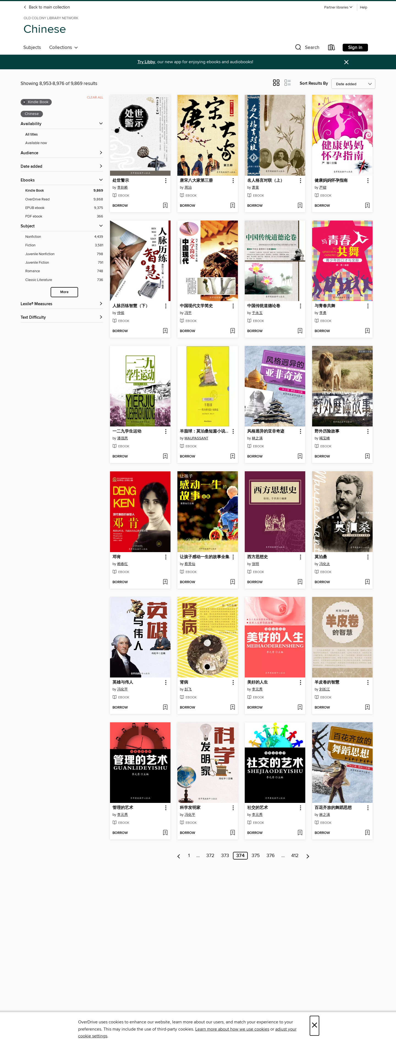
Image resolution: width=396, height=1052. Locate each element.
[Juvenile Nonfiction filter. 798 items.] (64, 254)
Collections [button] (63, 48)
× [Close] (314, 1026)
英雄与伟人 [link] (122, 682)
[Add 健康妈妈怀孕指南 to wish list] (367, 206)
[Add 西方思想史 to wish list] (299, 582)
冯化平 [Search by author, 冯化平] (122, 689)
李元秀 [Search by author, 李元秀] (257, 689)
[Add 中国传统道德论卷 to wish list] (299, 331)
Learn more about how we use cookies (232, 1029)
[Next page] (307, 855)
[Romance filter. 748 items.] (64, 271)
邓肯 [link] (116, 557)
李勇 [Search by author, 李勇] (322, 313)
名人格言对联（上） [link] (265, 180)
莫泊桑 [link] (321, 557)
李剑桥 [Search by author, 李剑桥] (122, 187)
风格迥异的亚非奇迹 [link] (265, 431)
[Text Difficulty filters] (62, 318)
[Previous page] (179, 855)
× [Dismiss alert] (346, 62)
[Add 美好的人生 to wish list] (299, 707)
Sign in (355, 48)
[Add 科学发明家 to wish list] (232, 833)
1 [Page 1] (189, 856)
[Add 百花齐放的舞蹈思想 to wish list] (367, 833)
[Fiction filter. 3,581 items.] (64, 245)
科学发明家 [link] (190, 807)
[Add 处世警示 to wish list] (165, 206)
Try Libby (146, 62)
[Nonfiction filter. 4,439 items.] (64, 237)
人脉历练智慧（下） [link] (131, 306)
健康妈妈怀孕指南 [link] (331, 180)
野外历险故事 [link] (327, 431)
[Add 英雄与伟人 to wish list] (165, 707)
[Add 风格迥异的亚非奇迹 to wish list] (299, 456)
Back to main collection (46, 7)
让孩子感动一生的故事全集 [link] (204, 557)
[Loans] (331, 48)
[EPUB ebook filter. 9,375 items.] (64, 208)
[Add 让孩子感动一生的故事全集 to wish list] (232, 582)
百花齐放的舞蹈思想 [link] (333, 807)
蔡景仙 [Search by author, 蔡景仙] (190, 564)
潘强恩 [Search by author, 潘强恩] (122, 438)
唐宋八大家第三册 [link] (196, 180)
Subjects (32, 48)
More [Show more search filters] (64, 292)
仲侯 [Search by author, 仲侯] (120, 313)
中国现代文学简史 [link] (196, 306)
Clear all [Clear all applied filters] (95, 97)
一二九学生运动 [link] (126, 431)
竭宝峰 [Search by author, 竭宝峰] (324, 438)
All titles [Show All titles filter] (31, 134)
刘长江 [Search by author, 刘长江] (324, 689)
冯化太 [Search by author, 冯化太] (324, 564)
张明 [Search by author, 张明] (255, 564)
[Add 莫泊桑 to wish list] (367, 582)
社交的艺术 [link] (257, 807)
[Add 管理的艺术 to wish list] (165, 833)
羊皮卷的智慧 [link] (327, 682)
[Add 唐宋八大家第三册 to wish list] (232, 206)
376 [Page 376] (270, 856)
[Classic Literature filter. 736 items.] (64, 280)
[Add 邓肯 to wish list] (165, 582)
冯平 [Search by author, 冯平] (188, 313)
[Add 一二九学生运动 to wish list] (165, 456)
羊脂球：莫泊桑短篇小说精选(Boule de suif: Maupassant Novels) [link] (205, 431)
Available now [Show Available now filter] (36, 143)
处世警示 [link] (120, 180)
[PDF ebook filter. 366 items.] (64, 216)
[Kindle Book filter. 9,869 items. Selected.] (64, 191)
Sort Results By (314, 83)
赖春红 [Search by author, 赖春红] (122, 564)
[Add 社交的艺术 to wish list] (299, 833)
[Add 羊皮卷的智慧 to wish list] (367, 707)
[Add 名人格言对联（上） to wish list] (299, 206)
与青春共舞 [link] (325, 306)
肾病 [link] (184, 682)
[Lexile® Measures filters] (62, 304)
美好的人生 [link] (257, 682)
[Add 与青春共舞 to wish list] (367, 331)
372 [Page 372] (210, 856)
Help (363, 7)
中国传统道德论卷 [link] (263, 306)
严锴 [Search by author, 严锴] (322, 187)
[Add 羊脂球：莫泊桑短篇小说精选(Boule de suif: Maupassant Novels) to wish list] (232, 456)
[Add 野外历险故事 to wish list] (367, 456)
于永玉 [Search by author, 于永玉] (257, 313)
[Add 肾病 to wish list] (232, 707)
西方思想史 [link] (257, 557)
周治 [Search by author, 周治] (188, 187)
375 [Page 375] (256, 856)
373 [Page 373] (225, 856)
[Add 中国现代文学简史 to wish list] (232, 331)
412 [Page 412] (295, 856)
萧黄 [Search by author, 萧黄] (255, 187)
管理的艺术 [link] (122, 807)
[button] (338, 7)
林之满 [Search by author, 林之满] (257, 438)
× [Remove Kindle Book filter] (24, 102)
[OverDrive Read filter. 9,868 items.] (64, 199)
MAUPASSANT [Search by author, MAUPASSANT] (196, 438)
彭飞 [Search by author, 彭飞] (188, 689)
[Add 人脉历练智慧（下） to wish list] (165, 331)
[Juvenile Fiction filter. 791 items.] (64, 263)
